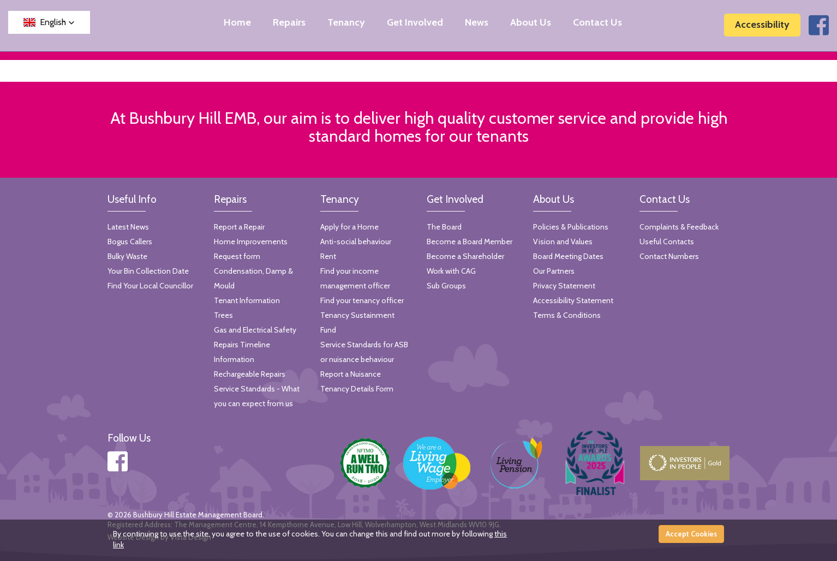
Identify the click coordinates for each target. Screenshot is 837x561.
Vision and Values (563, 241)
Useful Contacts (666, 241)
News (476, 22)
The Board (444, 227)
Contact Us (597, 22)
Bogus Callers (129, 241)
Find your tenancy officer (362, 300)
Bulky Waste (127, 256)
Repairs (289, 22)
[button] (49, 22)
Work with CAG (451, 271)
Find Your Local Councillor (150, 286)
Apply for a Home (349, 227)
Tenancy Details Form (356, 389)
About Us (530, 22)
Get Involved (415, 22)
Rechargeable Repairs (249, 374)
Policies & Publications (570, 227)
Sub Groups (446, 286)
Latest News (128, 227)
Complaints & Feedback (679, 227)
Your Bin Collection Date (148, 271)
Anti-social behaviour (355, 241)
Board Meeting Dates (568, 256)
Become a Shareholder (465, 256)
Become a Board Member (469, 241)
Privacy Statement (564, 286)
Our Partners (554, 271)
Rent (328, 256)
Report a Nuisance (350, 374)
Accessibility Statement (573, 300)
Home (237, 22)
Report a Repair (239, 227)
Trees (223, 315)
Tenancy (346, 22)
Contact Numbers (669, 256)
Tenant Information (247, 300)
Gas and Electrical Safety (255, 330)
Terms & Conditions (567, 315)
